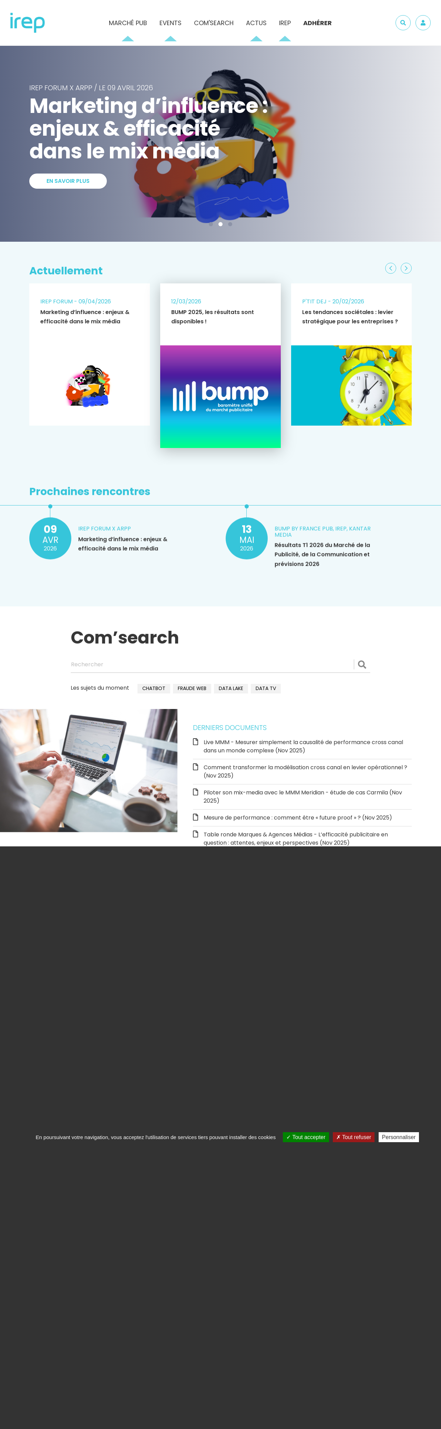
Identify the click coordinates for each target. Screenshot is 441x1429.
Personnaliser (399, 1137)
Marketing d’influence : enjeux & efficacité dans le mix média (85, 316)
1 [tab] (212, 225)
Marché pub (128, 23)
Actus (256, 23)
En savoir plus (68, 204)
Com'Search (214, 23)
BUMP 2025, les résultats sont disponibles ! (212, 316)
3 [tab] (231, 225)
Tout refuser (353, 1137)
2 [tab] (221, 225)
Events (171, 23)
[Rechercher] (220, 664)
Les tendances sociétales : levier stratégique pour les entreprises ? (350, 316)
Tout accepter (305, 1137)
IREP (285, 23)
